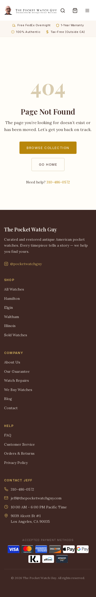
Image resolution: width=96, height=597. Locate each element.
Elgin (8, 307)
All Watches (14, 289)
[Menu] (87, 10)
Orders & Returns (19, 453)
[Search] (62, 10)
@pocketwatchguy (23, 264)
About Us (12, 362)
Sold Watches (15, 335)
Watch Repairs (16, 380)
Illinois (10, 325)
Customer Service (19, 444)
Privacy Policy (16, 462)
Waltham (11, 316)
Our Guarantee (17, 371)
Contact (11, 408)
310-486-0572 (58, 182)
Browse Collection (48, 148)
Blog (8, 398)
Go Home (48, 164)
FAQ (7, 435)
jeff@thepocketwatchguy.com (32, 498)
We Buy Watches (18, 389)
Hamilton (12, 298)
